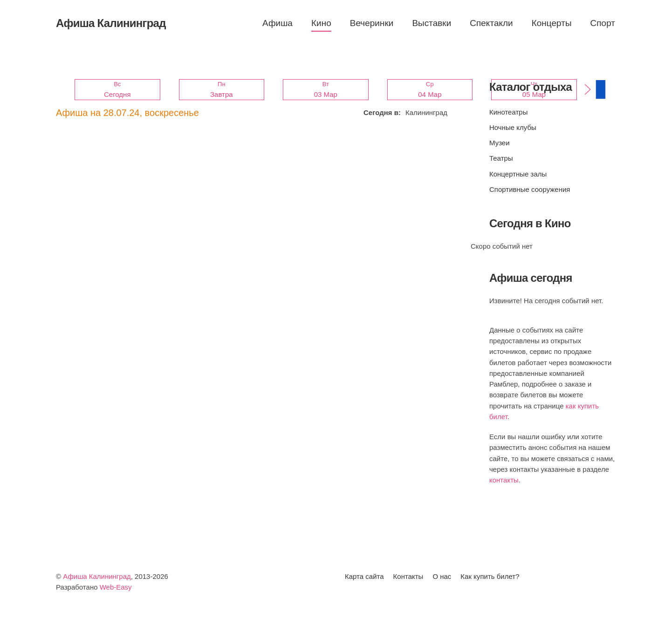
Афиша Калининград (97, 576)
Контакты (408, 576)
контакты (504, 480)
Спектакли (491, 23)
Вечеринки (372, 23)
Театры (501, 158)
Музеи (499, 143)
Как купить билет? (489, 576)
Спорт (602, 23)
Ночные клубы (512, 127)
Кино (321, 23)
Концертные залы (518, 174)
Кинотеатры (508, 112)
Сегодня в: (382, 112)
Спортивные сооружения (529, 189)
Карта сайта (364, 576)
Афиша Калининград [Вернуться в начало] (111, 23)
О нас (441, 576)
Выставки (431, 23)
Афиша (277, 23)
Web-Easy (116, 587)
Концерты (552, 23)
